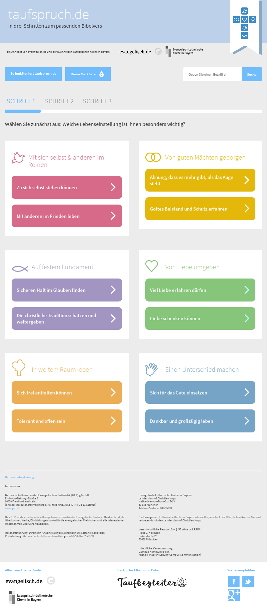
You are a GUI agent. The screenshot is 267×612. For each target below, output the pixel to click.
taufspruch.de (48, 14)
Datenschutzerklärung (19, 477)
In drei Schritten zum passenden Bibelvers (55, 25)
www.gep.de (12, 508)
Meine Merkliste (87, 74)
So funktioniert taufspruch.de (33, 73)
